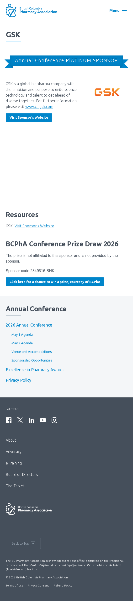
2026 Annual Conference (29, 325)
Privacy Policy (18, 380)
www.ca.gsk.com (39, 106)
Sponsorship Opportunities (31, 360)
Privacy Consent (38, 585)
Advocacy (13, 452)
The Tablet (15, 486)
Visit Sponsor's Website (29, 117)
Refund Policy (62, 585)
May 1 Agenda (22, 335)
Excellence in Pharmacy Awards (35, 369)
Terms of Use (14, 585)
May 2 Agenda (22, 343)
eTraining (14, 463)
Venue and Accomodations (31, 352)
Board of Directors (22, 474)
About (11, 440)
